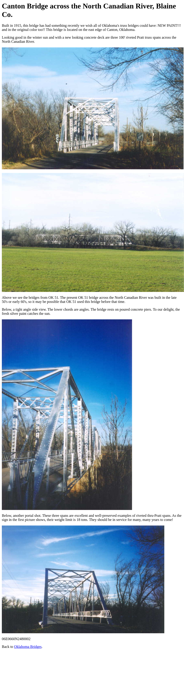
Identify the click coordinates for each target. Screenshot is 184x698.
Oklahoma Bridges (27, 647)
